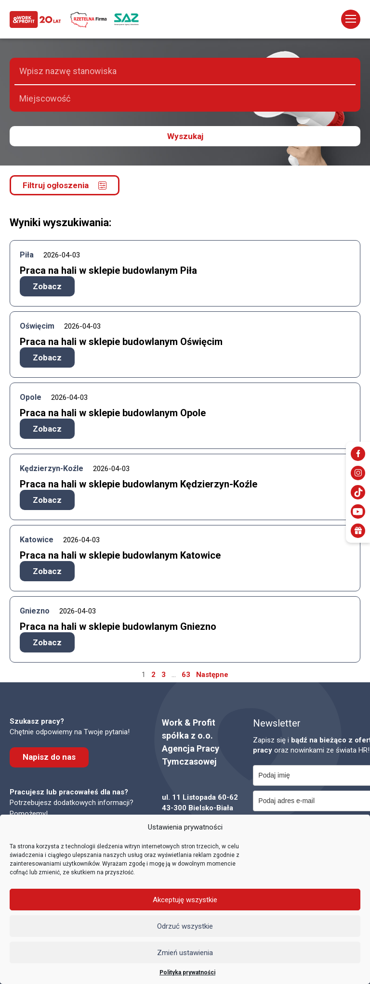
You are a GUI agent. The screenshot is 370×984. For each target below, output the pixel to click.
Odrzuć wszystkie (185, 926)
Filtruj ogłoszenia (64, 185)
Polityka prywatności (187, 972)
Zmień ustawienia (185, 952)
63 (186, 674)
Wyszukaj (185, 136)
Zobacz (47, 286)
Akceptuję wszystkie (185, 899)
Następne (212, 674)
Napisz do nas (49, 757)
